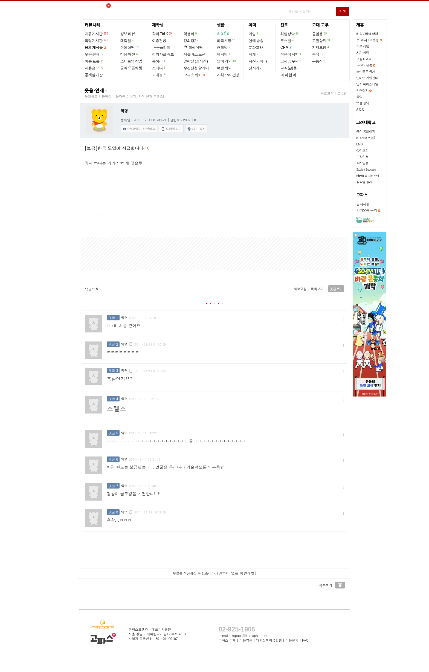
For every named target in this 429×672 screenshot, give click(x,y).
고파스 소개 (227, 640)
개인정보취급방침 (269, 640)
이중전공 (159, 41)
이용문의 (291, 640)
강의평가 (191, 41)
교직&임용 (288, 68)
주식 (318, 54)
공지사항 (362, 203)
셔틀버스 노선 (194, 54)
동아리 (159, 61)
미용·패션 (129, 54)
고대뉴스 (159, 75)
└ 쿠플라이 (161, 47)
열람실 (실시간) (196, 61)
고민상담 (321, 40)
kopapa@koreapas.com (249, 635)
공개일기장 (94, 75)
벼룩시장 (226, 40)
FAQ (305, 640)
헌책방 (224, 47)
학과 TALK (162, 33)
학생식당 (193, 47)
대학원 (127, 40)
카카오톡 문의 (366, 210)
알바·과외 (226, 61)
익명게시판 (97, 40)
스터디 (159, 67)
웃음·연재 (94, 54)
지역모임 (320, 47)
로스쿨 (287, 40)
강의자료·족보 (163, 54)
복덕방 (224, 54)
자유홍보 (94, 67)
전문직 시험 (291, 54)
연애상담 (129, 47)
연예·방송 (256, 41)
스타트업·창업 (131, 61)
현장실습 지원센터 (367, 176)
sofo (223, 33)
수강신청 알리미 (196, 68)
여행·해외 (224, 68)
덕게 (254, 54)
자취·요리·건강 (228, 75)
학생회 (190, 33)
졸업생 (319, 33)
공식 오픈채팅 (131, 68)
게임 (254, 33)
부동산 (319, 61)
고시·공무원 (291, 61)
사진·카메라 (258, 61)
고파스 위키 (193, 75)
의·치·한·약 (288, 75)
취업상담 (289, 33)
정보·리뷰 (127, 34)
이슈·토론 (94, 61)
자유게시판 (97, 33)
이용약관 (245, 640)
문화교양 (256, 47)
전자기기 (256, 68)
